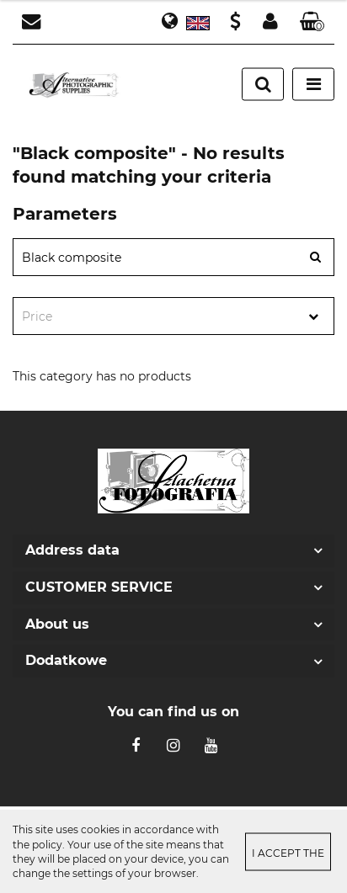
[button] (312, 22)
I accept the (288, 852)
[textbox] (159, 316)
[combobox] (173, 316)
